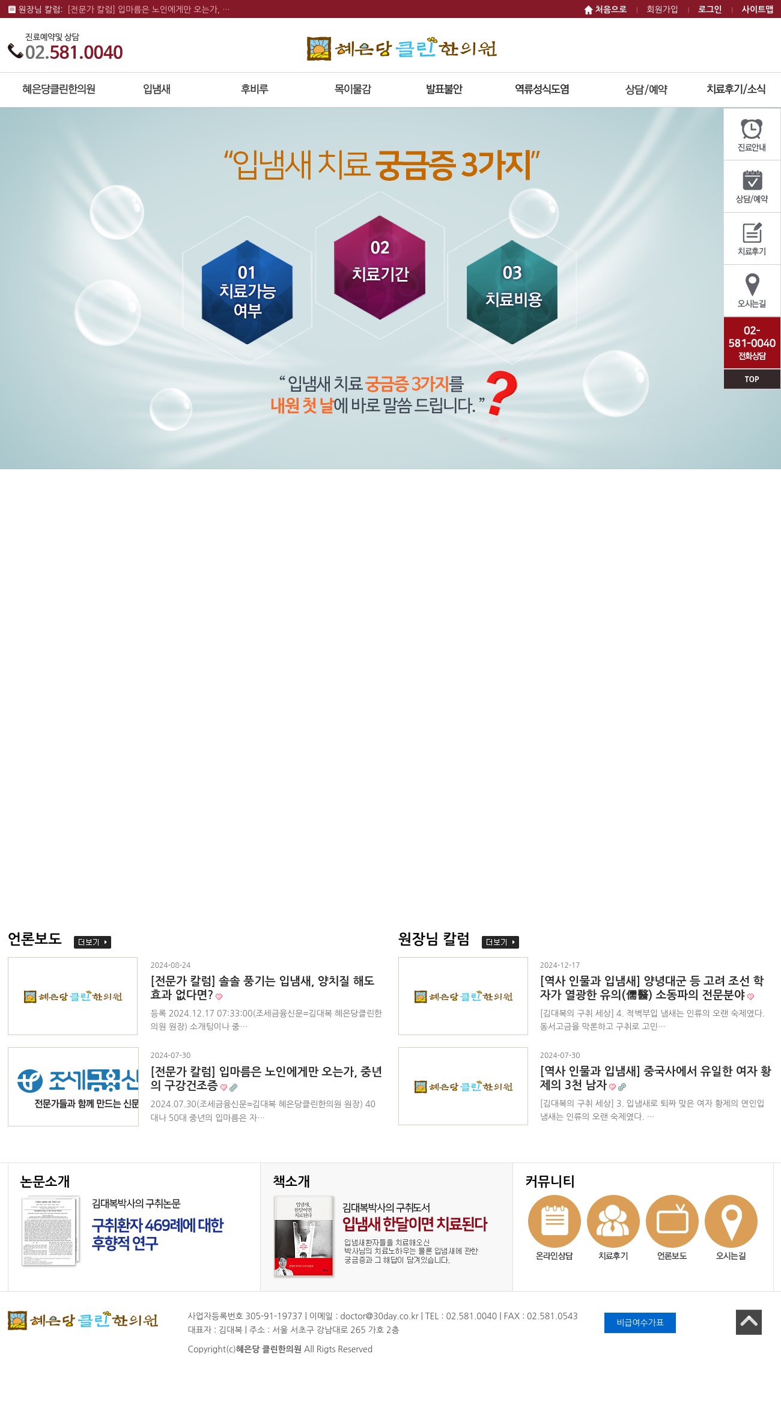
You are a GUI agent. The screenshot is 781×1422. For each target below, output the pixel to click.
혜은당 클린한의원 (402, 48)
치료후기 (752, 239)
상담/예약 (752, 186)
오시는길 (752, 291)
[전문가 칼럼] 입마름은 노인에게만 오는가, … (148, 9)
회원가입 (663, 9)
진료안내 (752, 134)
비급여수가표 (640, 1323)
